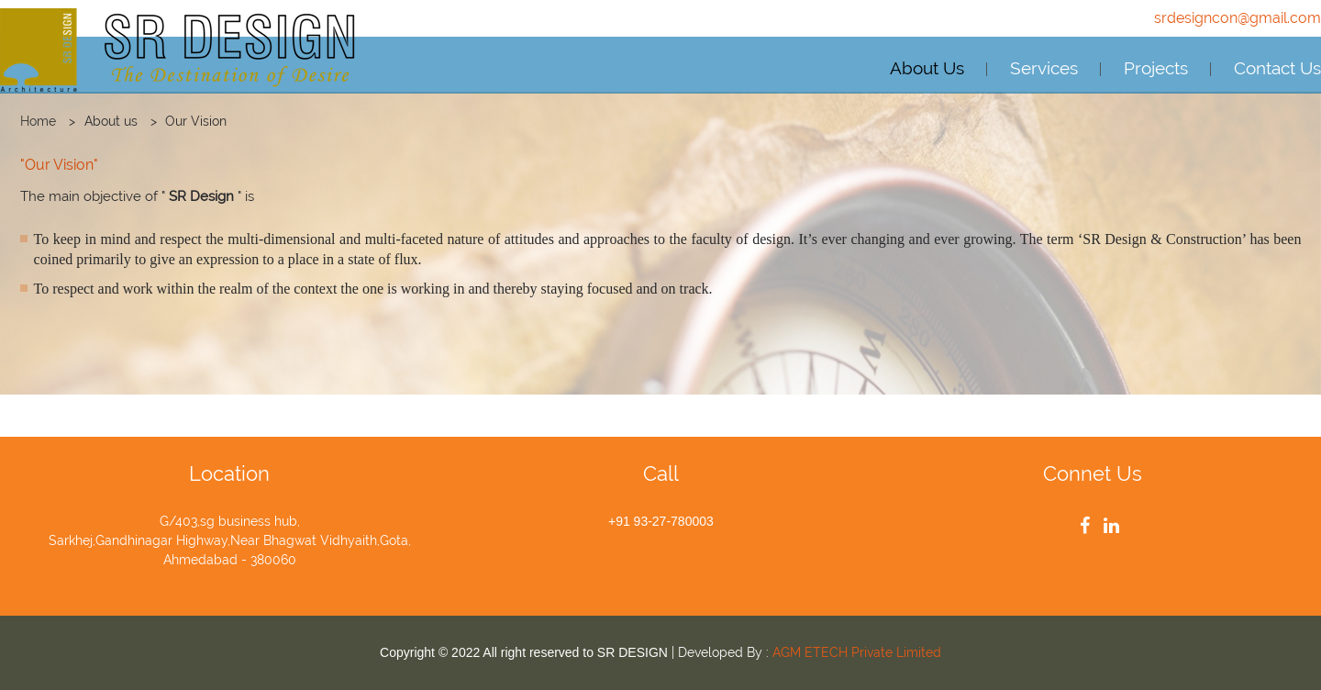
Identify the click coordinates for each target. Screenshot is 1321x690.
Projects (1156, 68)
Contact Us (1277, 68)
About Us (927, 68)
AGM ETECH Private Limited (856, 652)
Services (1044, 68)
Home (38, 121)
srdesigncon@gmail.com (1237, 18)
